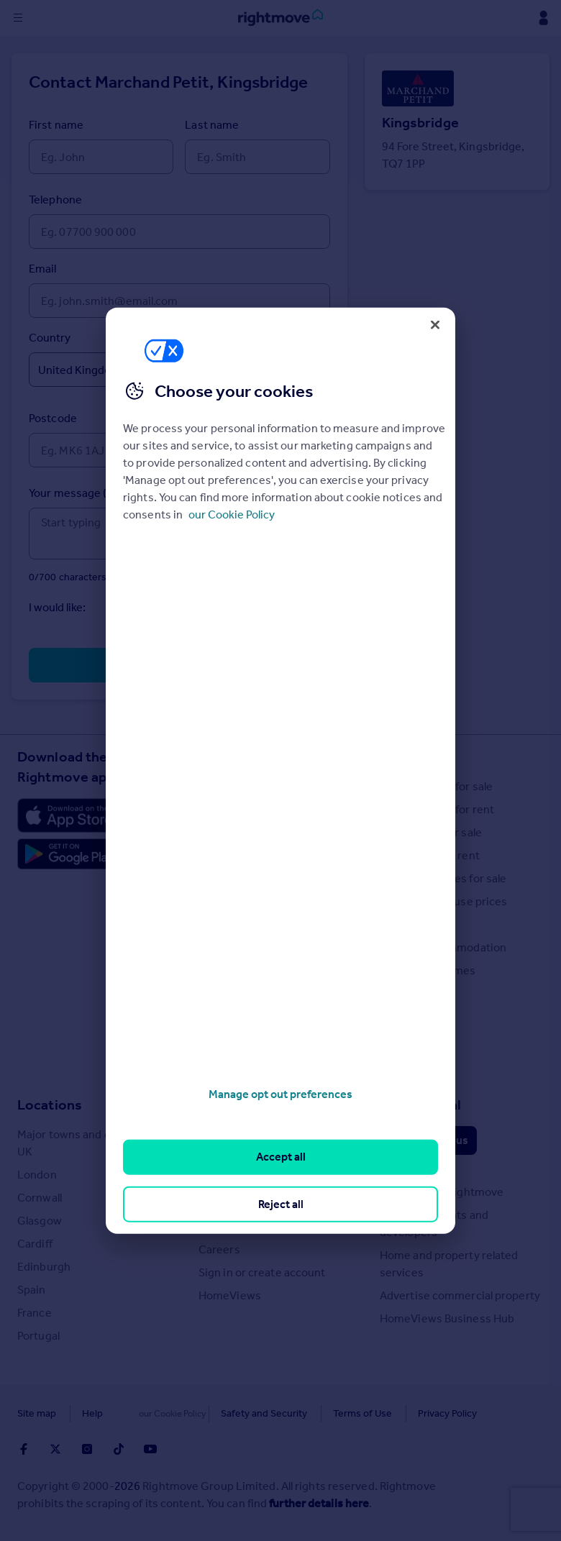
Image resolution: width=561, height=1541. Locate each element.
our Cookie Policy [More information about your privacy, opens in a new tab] (231, 514)
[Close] (435, 324)
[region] (280, 770)
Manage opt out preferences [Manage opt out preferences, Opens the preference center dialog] (280, 1094)
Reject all (281, 1203)
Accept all (281, 1156)
